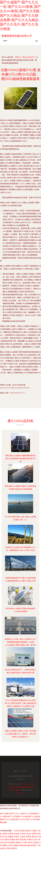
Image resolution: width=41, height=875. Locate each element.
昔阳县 (12, 840)
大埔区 (29, 840)
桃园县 (10, 837)
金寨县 (28, 837)
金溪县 (22, 831)
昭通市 (4, 845)
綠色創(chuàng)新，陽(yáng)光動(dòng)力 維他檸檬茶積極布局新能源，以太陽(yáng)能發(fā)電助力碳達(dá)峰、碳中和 (20, 642)
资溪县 (33, 845)
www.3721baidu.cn (25, 784)
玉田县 (8, 848)
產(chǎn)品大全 (28, 57)
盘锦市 (28, 831)
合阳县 (6, 840)
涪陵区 (4, 834)
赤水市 (16, 831)
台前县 (2, 848)
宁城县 (33, 831)
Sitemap (20, 793)
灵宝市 (10, 845)
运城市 (34, 834)
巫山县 (28, 834)
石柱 (5, 842)
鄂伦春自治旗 (25, 845)
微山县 (34, 837)
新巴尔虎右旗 (21, 840)
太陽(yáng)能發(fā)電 (15, 790)
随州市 (14, 848)
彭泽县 (22, 834)
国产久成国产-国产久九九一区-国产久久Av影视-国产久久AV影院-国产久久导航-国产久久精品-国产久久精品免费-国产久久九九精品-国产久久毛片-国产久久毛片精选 (20, 15)
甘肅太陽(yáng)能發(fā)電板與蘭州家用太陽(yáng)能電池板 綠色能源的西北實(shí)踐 (20, 458)
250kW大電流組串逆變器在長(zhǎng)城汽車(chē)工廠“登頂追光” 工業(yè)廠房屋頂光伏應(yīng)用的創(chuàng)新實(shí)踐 (20, 703)
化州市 (29, 842)
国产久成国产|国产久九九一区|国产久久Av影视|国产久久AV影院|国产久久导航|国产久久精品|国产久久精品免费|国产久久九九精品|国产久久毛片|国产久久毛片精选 (20, 816)
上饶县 (22, 837)
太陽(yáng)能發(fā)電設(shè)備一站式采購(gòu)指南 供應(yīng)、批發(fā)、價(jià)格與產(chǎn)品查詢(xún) (20, 734)
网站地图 (3, 822)
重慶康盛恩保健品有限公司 (25, 787)
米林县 (16, 834)
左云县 (35, 840)
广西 (38, 845)
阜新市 (16, 837)
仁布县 (24, 842)
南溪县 (18, 842)
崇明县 (10, 834)
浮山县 (4, 837)
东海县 (35, 842)
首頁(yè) (18, 57)
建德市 (16, 845)
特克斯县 (11, 842)
